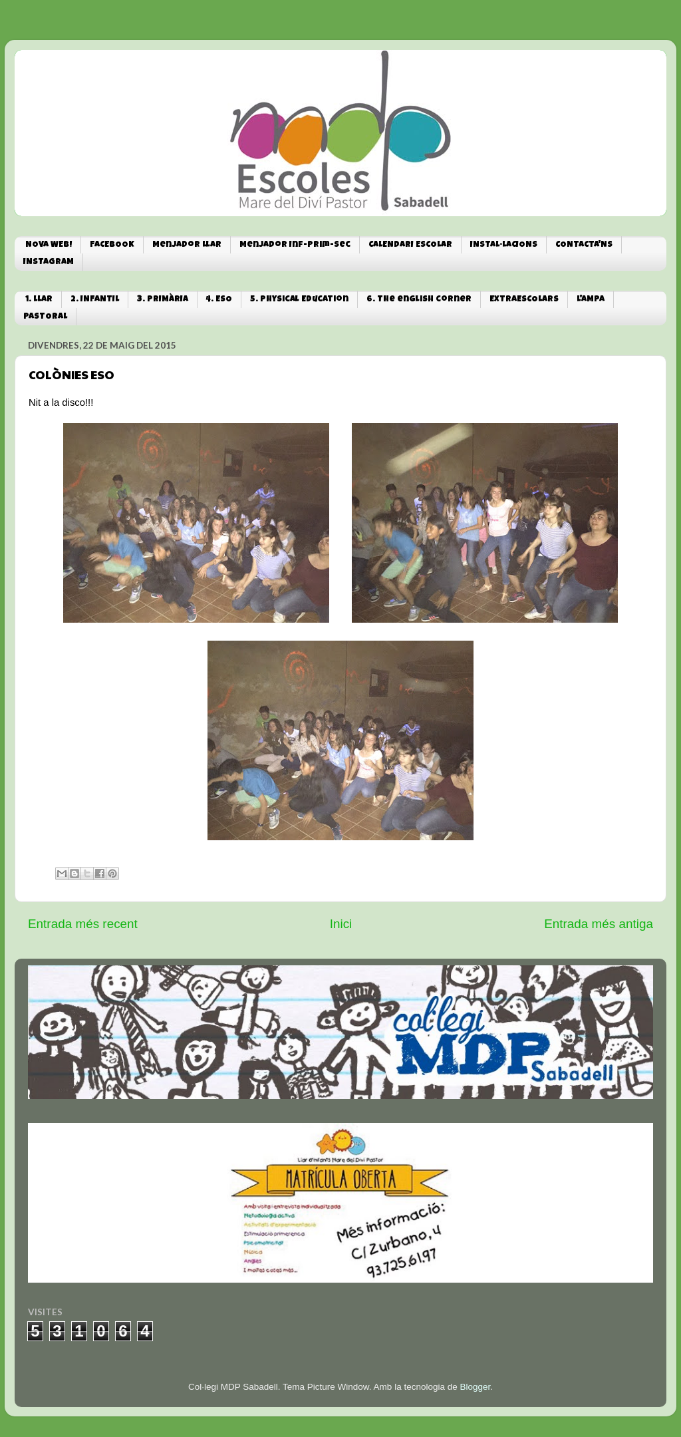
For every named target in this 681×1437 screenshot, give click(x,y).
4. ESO (219, 299)
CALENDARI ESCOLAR (410, 245)
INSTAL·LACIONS (503, 245)
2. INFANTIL (94, 299)
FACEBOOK (112, 245)
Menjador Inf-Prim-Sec (294, 245)
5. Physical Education (299, 299)
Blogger (475, 1387)
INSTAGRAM (48, 262)
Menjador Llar (186, 245)
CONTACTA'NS (584, 245)
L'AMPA (591, 299)
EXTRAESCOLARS (524, 299)
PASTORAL (45, 317)
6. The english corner (419, 299)
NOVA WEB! (48, 245)
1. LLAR (39, 299)
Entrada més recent (83, 924)
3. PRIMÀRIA (162, 299)
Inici (341, 924)
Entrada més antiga (598, 924)
